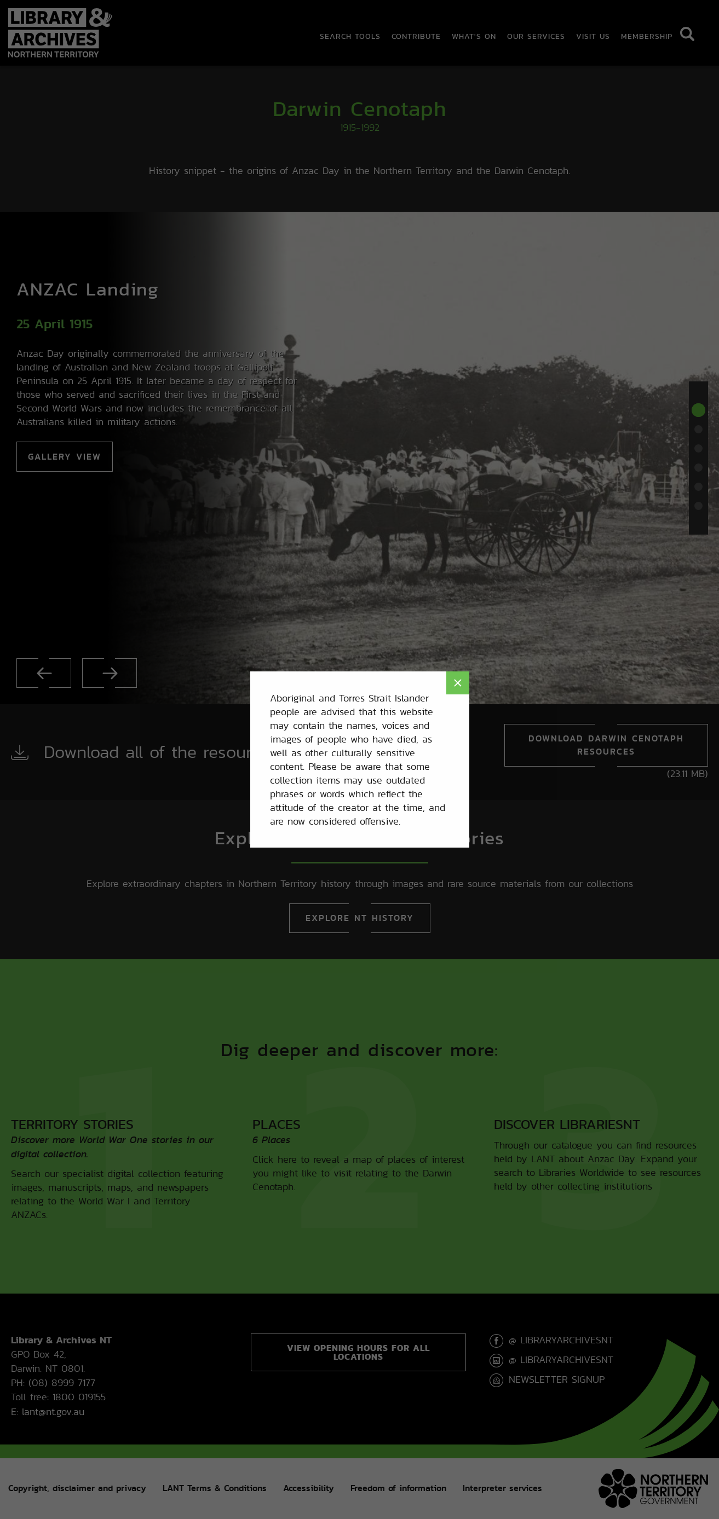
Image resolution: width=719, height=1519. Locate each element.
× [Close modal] (457, 682)
